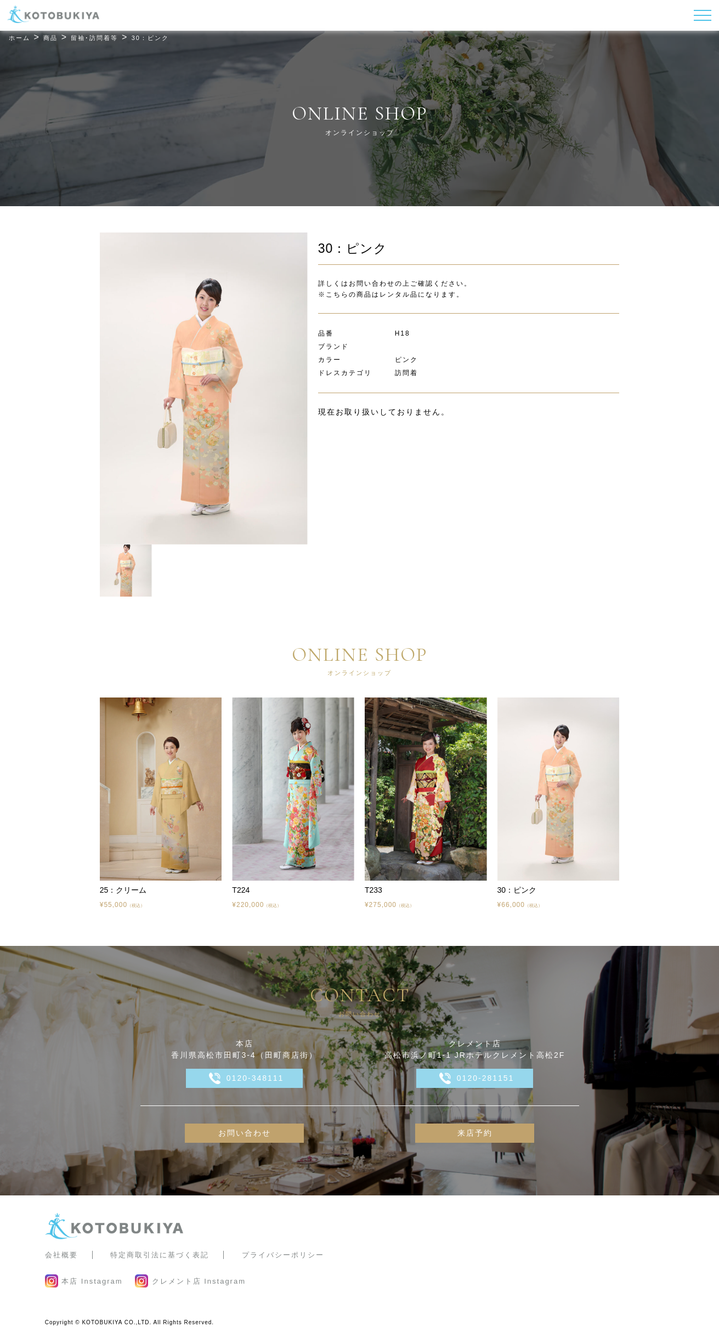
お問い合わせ (244, 1132)
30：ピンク (517, 890)
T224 (241, 890)
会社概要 (61, 1255)
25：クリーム (123, 890)
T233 (373, 890)
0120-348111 (255, 1078)
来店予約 (474, 1132)
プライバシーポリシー (283, 1255)
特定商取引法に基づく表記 (159, 1255)
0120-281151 (485, 1078)
